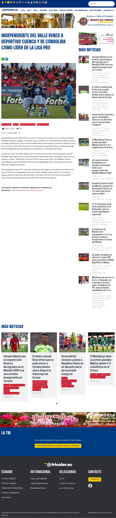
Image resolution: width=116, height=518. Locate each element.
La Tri (61, 478)
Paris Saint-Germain (40, 384)
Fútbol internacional (17, 385)
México (99, 374)
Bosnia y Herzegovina (11, 393)
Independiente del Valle (27, 124)
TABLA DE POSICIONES (12, 488)
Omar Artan (37, 387)
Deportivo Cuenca (43, 124)
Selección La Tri (108, 10)
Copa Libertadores (96, 10)
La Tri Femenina (66, 488)
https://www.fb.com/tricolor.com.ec (27, 190)
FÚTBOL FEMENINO (10, 493)
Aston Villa (37, 390)
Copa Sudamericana (81, 10)
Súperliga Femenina (66, 10)
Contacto (95, 480)
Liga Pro (15, 124)
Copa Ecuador (53, 10)
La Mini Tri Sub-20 (67, 483)
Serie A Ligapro (6, 124)
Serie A (29, 10)
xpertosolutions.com (104, 513)
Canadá (7, 390)
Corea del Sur (66, 383)
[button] (56, 403)
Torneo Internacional (11, 388)
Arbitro (45, 387)
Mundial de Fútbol (38, 488)
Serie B (35, 10)
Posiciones (43, 10)
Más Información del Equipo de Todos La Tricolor (58, 446)
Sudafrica (106, 374)
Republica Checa (68, 386)
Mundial (6, 385)
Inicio (23, 10)
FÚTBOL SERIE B (8, 483)
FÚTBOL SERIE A (8, 478)
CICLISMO (6, 497)
